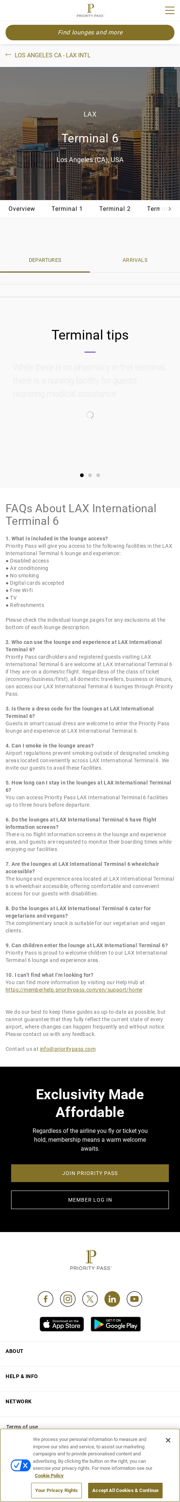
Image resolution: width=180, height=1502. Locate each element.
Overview (22, 208)
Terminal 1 (67, 208)
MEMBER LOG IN (90, 1200)
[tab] (82, 475)
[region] (90, 1465)
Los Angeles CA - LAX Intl (47, 55)
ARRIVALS (135, 260)
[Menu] (169, 10)
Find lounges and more (90, 32)
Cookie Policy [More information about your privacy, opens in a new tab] (49, 1475)
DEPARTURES (45, 260)
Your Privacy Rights (56, 1490)
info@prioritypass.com (68, 1049)
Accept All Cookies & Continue (125, 1490)
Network (19, 1401)
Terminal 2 (115, 208)
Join (10, 11)
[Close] (168, 1440)
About (15, 1351)
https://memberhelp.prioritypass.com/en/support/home (74, 990)
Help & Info (22, 1376)
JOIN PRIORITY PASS (90, 1173)
